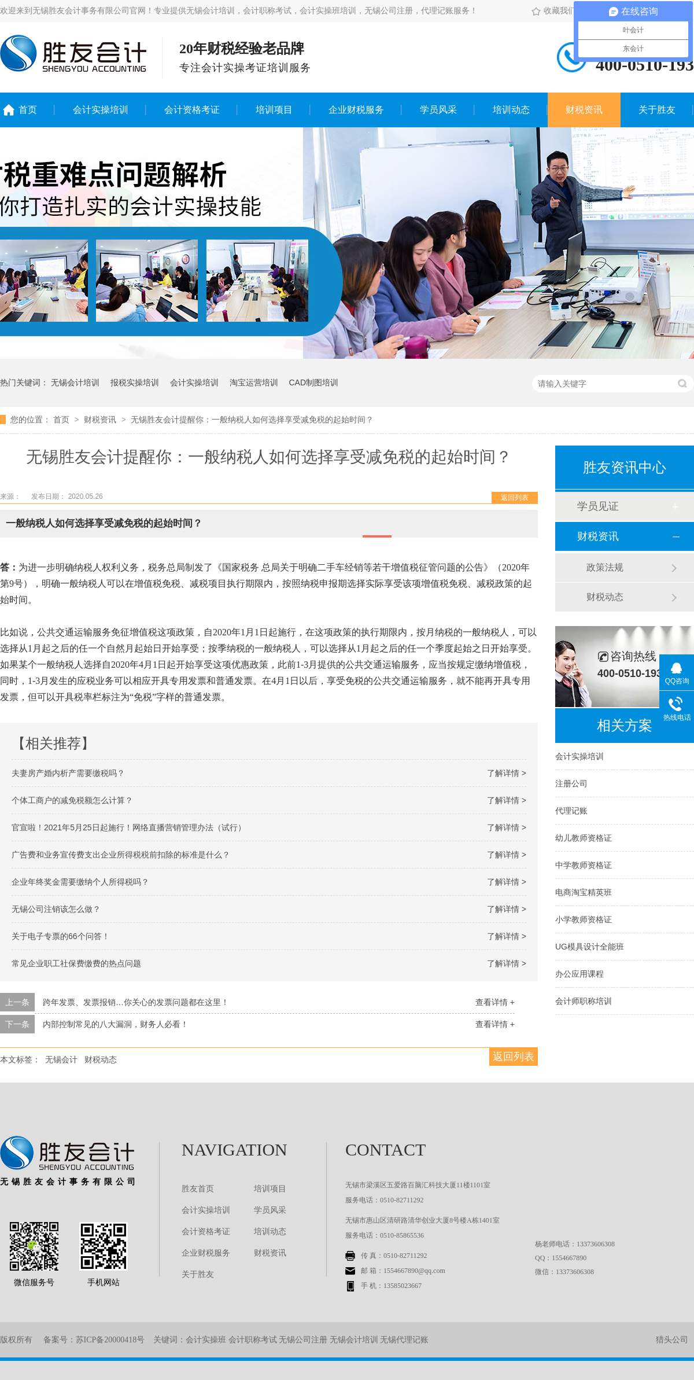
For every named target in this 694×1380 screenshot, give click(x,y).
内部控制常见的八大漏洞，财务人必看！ (116, 1024)
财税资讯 (584, 110)
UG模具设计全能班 (589, 946)
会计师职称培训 (583, 1001)
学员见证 (598, 506)
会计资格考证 (192, 110)
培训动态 (511, 110)
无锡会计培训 (75, 382)
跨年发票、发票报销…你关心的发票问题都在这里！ (136, 1002)
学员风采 (438, 110)
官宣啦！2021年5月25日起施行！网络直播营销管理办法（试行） (129, 827)
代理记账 (571, 810)
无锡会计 (61, 1059)
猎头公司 (672, 1339)
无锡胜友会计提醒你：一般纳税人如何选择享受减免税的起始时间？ (252, 419)
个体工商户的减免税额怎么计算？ (72, 800)
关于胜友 (656, 110)
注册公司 (571, 783)
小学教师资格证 (583, 919)
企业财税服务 (356, 110)
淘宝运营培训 (254, 382)
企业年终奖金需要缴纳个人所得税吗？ (80, 881)
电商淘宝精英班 (583, 892)
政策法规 (604, 567)
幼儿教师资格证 (583, 837)
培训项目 (274, 110)
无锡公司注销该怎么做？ (56, 909)
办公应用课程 (579, 973)
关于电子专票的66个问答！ (61, 936)
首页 (28, 110)
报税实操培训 (134, 382)
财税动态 (100, 1059)
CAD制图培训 (313, 382)
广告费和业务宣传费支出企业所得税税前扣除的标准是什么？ (121, 854)
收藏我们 (553, 10)
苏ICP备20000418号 (110, 1339)
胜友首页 (198, 1188)
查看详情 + (495, 1002)
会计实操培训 (100, 110)
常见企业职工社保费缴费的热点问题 (76, 963)
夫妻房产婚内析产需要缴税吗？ (68, 773)
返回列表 (515, 498)
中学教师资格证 (583, 865)
